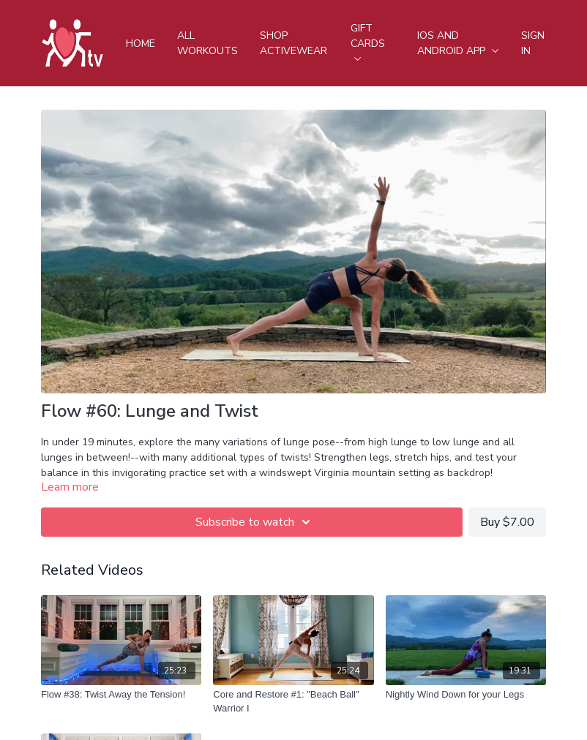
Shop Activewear (293, 43)
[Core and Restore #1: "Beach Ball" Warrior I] (293, 701)
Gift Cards (368, 41)
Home (140, 43)
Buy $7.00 (507, 522)
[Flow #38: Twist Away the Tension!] (121, 694)
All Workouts (207, 43)
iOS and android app (458, 43)
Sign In (533, 43)
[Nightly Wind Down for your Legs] (466, 694)
